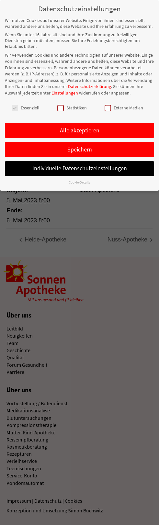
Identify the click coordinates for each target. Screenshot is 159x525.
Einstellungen (64, 92)
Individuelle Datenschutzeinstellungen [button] (79, 167)
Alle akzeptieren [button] (79, 129)
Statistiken (72, 107)
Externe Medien (124, 107)
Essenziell (26, 107)
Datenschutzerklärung (89, 85)
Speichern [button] (79, 148)
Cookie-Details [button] (79, 181)
